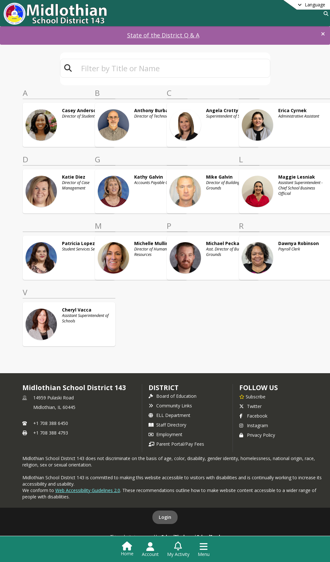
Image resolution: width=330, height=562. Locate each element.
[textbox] (172, 68)
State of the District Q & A (163, 35)
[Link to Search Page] (324, 14)
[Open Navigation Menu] (204, 550)
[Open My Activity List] (178, 550)
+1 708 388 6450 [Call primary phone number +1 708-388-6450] (50, 423)
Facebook (253, 416)
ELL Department (169, 415)
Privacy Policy (257, 435)
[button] (323, 33)
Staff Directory (167, 425)
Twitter (250, 406)
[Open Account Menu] (150, 550)
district (164, 387)
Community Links (170, 406)
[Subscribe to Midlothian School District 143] (252, 396)
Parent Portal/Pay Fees (176, 444)
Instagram (253, 425)
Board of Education (172, 396)
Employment (165, 434)
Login (165, 517)
